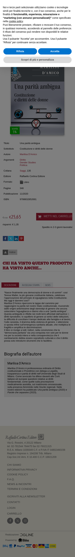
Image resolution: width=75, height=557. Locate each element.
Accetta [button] (54, 51)
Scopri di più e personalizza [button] (37, 59)
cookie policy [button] (16, 21)
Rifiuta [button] (20, 51)
